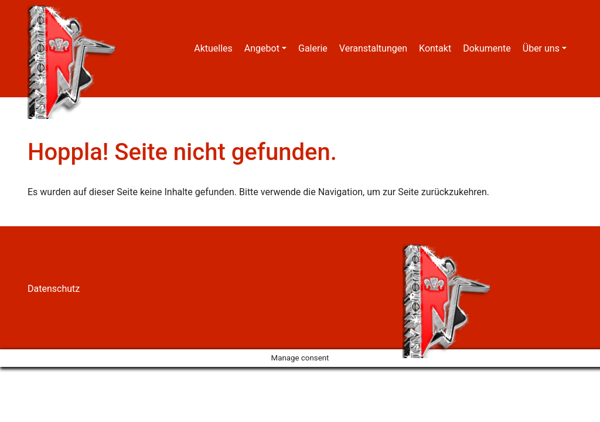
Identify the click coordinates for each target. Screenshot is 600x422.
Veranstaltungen (373, 48)
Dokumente (487, 48)
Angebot (261, 48)
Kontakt (435, 48)
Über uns (541, 48)
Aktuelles (213, 48)
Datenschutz (54, 288)
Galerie (313, 48)
